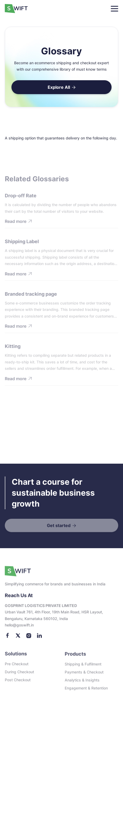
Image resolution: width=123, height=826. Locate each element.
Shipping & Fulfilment (83, 667)
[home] (18, 8)
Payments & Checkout (84, 675)
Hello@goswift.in (19, 628)
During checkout (19, 674)
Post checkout (18, 682)
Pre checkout (16, 666)
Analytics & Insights (82, 683)
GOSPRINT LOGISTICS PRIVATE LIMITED (41, 609)
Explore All (62, 87)
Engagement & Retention (86, 691)
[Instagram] (28, 638)
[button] (114, 8)
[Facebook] (7, 638)
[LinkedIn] (39, 638)
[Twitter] (18, 638)
